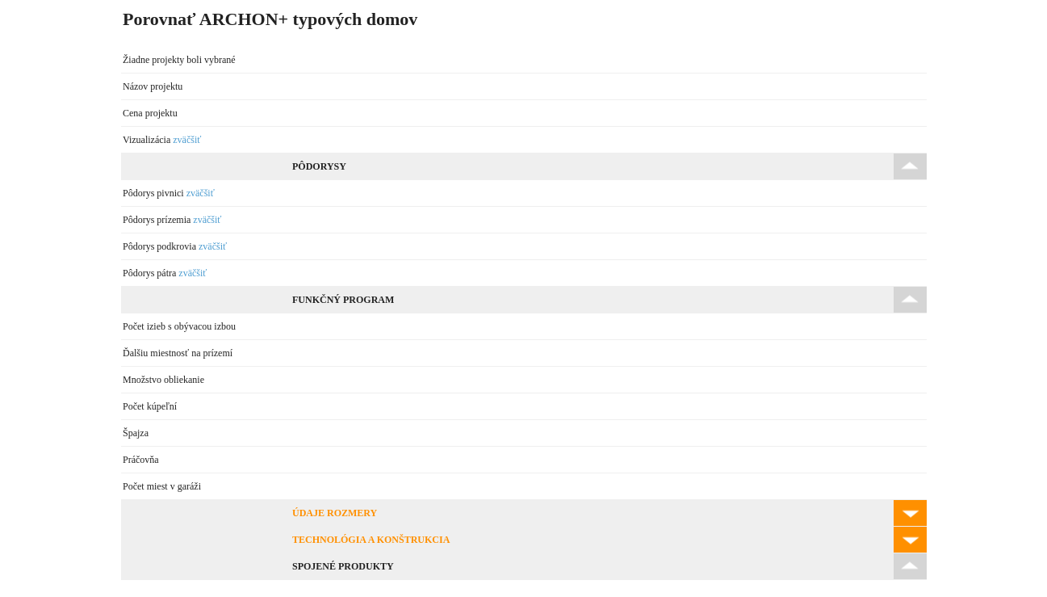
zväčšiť (187, 139)
